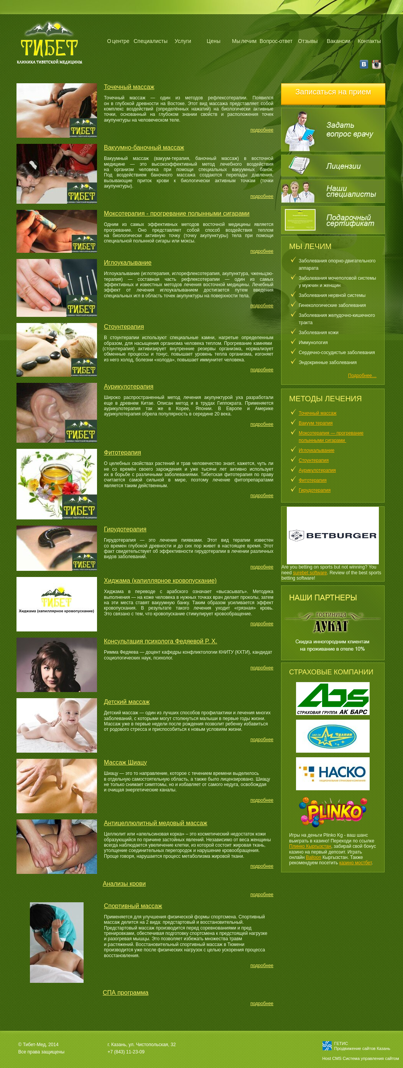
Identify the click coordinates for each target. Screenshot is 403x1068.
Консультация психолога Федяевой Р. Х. (160, 641)
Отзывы (307, 41)
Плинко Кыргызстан (310, 846)
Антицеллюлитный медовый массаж (155, 823)
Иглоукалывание (316, 450)
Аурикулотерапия (317, 470)
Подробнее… (362, 375)
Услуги (183, 41)
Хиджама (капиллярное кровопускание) (160, 580)
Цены (213, 41)
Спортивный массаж (133, 906)
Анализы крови (124, 883)
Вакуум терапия (316, 423)
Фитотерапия (313, 480)
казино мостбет (355, 862)
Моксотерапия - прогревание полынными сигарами (177, 213)
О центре (118, 41)
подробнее (261, 130)
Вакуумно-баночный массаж (144, 147)
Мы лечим (244, 41)
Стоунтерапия (314, 460)
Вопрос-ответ (276, 41)
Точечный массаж (318, 413)
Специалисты (150, 41)
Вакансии (338, 41)
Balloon (313, 857)
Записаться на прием (333, 91)
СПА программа (125, 992)
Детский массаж (127, 702)
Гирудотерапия (315, 490)
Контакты (369, 41)
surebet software (310, 572)
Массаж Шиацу (125, 762)
